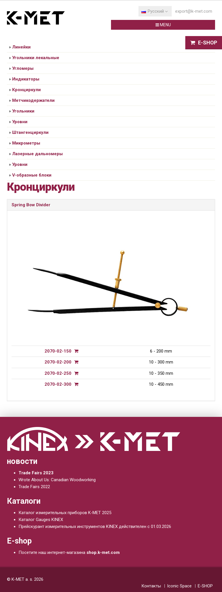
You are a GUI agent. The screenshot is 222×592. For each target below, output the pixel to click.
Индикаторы (25, 79)
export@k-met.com (193, 11)
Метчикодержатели (33, 100)
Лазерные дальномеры (37, 153)
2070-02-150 (58, 351)
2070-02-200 (58, 362)
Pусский (154, 11)
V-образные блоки (31, 175)
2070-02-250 (58, 373)
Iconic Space (179, 586)
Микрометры (26, 143)
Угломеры (23, 68)
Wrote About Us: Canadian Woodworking (57, 479)
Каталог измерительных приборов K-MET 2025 (64, 512)
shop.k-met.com (103, 552)
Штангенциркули (30, 132)
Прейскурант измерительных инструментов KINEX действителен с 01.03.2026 (94, 526)
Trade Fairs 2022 (34, 486)
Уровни (19, 121)
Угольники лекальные (35, 57)
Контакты (151, 586)
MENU (163, 25)
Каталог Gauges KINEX (40, 519)
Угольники (23, 111)
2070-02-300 (58, 384)
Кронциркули (26, 89)
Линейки (21, 47)
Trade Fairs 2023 (35, 472)
